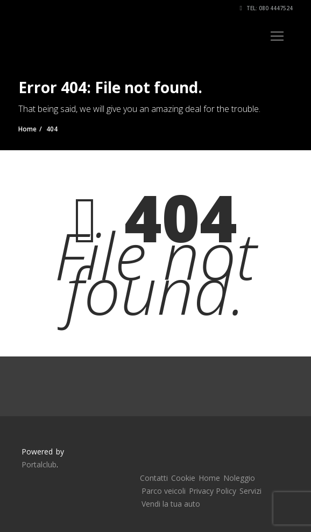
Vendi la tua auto (171, 504)
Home (209, 478)
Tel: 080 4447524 (266, 8)
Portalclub (39, 464)
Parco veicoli (164, 491)
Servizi (250, 491)
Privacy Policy (212, 491)
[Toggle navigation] (277, 36)
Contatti (154, 478)
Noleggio (239, 478)
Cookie (183, 478)
